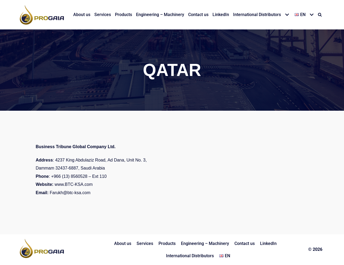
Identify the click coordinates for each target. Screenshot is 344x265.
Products (123, 14)
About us (81, 14)
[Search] (320, 15)
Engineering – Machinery (160, 14)
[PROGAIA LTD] (42, 15)
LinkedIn (220, 14)
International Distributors (190, 255)
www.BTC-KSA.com (73, 184)
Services (102, 14)
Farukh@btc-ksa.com (70, 192)
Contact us (198, 14)
